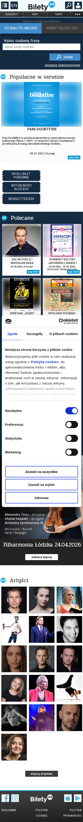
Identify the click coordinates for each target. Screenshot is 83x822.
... (77, 14)
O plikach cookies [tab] (63, 333)
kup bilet (74, 157)
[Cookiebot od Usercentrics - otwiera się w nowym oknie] (59, 321)
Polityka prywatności (72, 813)
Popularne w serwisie (37, 76)
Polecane (22, 218)
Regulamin (9, 810)
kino (35, 14)
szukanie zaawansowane (62, 65)
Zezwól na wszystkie (41, 471)
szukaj (68, 57)
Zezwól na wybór (41, 485)
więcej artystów (41, 773)
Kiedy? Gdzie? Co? (62, 28)
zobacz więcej (41, 557)
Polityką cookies (45, 362)
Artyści (19, 580)
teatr (58, 14)
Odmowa (41, 497)
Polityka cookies (42, 813)
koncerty (11, 14)
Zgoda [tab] (12, 333)
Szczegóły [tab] (34, 333)
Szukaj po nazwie (20, 28)
